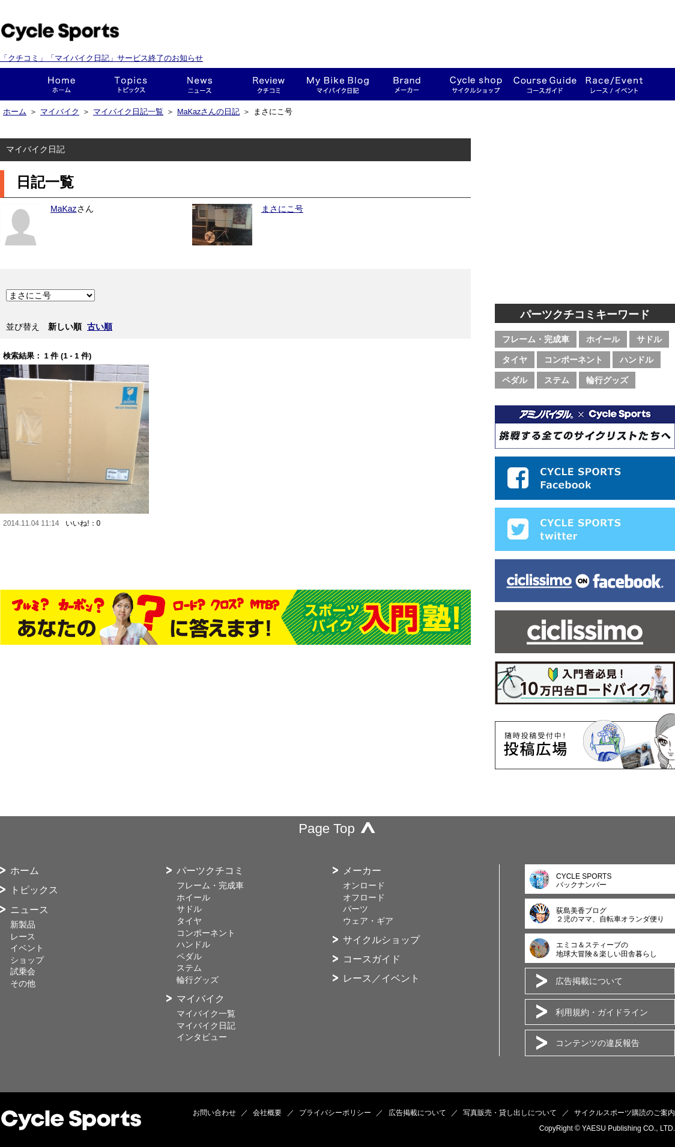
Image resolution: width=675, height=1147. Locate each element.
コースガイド (545, 84)
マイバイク (59, 112)
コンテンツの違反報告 (597, 1043)
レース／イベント (381, 978)
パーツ (355, 909)
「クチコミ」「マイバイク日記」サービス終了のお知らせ (101, 58)
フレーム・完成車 (535, 339)
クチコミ (268, 84)
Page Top (326, 828)
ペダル (514, 380)
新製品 (22, 924)
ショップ (475, 84)
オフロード (364, 897)
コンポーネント (573, 359)
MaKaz (63, 209)
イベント (27, 948)
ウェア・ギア (368, 921)
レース (22, 936)
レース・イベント (614, 84)
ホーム (61, 84)
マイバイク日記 (206, 1025)
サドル (649, 339)
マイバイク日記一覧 (128, 112)
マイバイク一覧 (206, 1013)
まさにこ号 (282, 209)
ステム (556, 380)
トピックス (130, 84)
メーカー (406, 84)
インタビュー (202, 1037)
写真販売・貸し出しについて (510, 1113)
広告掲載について (589, 981)
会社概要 (267, 1113)
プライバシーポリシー (335, 1113)
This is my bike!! (337, 84)
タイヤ (514, 359)
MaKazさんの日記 (208, 112)
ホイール (603, 339)
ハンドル (636, 359)
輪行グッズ (607, 380)
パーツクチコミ (210, 871)
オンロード (364, 885)
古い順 (99, 326)
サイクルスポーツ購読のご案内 (624, 1113)
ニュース (199, 84)
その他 (22, 983)
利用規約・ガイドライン (601, 1012)
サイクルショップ (381, 940)
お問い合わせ (214, 1113)
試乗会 (22, 971)
